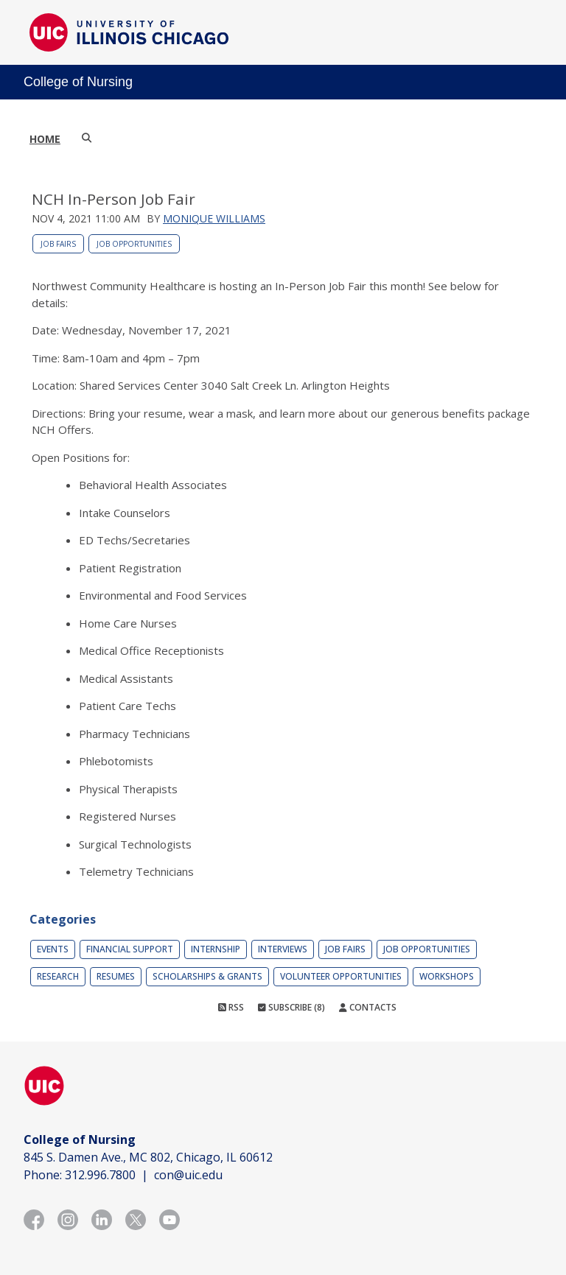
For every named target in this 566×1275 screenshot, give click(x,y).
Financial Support (129, 949)
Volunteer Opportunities (341, 976)
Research (58, 976)
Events (53, 949)
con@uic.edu (188, 1175)
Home (44, 139)
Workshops (446, 976)
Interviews (282, 949)
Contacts (367, 1007)
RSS (231, 1007)
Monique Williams (214, 218)
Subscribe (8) (291, 1007)
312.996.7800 (100, 1175)
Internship (215, 949)
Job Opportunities (134, 244)
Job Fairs (58, 244)
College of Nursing (78, 81)
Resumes (116, 976)
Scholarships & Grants (207, 976)
